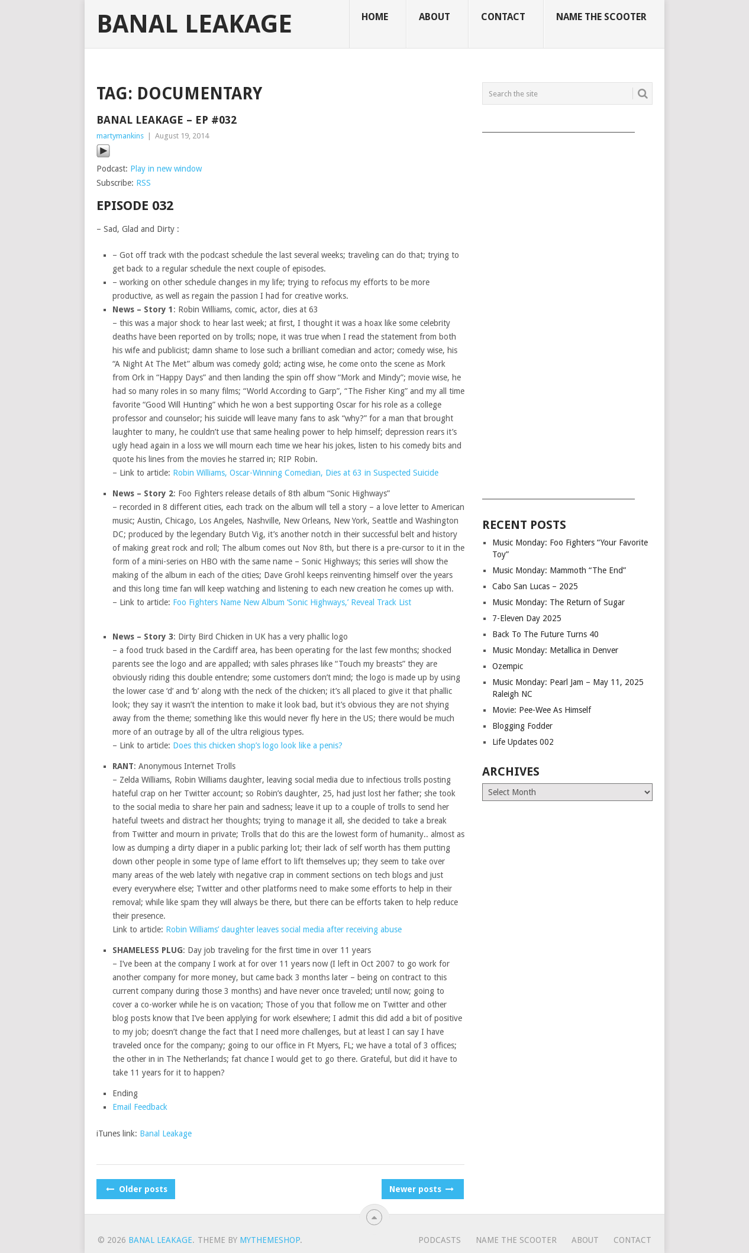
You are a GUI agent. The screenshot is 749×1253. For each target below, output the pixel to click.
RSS (143, 183)
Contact (503, 16)
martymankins (120, 135)
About (434, 16)
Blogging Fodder (522, 726)
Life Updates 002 (523, 742)
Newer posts (420, 1189)
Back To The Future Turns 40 (545, 634)
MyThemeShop (270, 1240)
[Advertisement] (567, 311)
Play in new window (166, 168)
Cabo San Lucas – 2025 (535, 586)
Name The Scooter (601, 16)
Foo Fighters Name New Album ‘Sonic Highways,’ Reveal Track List (292, 602)
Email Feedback (139, 1107)
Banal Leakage (194, 24)
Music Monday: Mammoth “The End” (559, 570)
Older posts (135, 1189)
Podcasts (439, 1240)
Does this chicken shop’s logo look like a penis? (258, 745)
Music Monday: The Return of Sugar (558, 602)
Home (374, 16)
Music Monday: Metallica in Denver (555, 650)
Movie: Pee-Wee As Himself (541, 710)
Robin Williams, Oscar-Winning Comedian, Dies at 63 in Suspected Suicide (305, 472)
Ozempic (507, 666)
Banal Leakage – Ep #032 (166, 120)
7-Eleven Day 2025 (526, 618)
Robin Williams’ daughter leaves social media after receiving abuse (284, 929)
